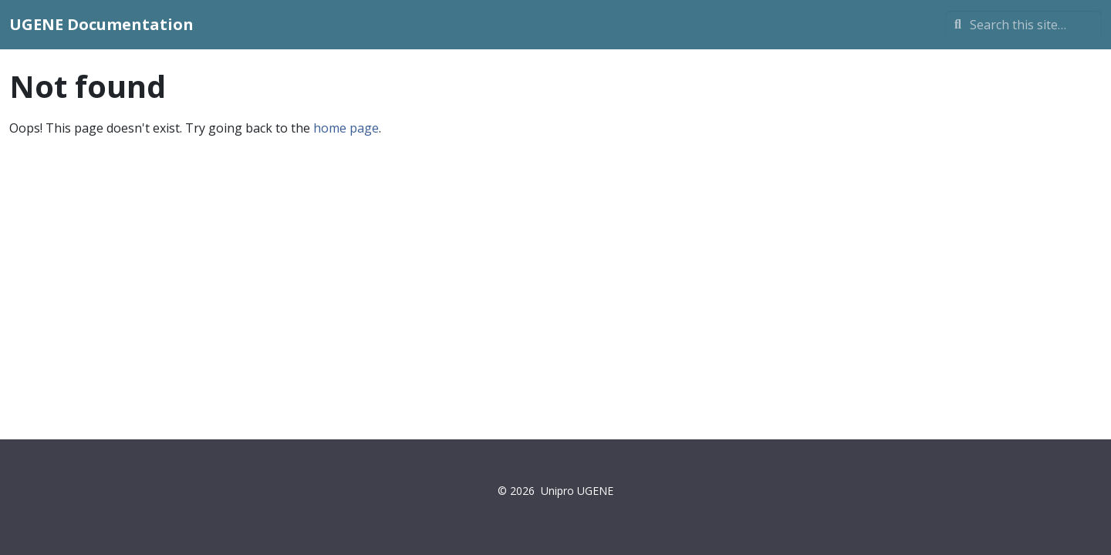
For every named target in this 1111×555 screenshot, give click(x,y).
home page (346, 127)
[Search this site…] (1023, 25)
